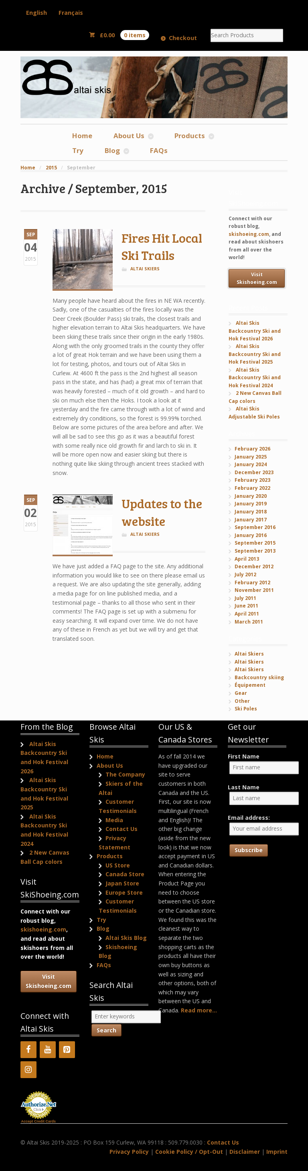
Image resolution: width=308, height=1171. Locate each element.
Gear (241, 693)
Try (77, 150)
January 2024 (251, 464)
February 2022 (252, 488)
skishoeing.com (249, 234)
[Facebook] (28, 1049)
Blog (112, 150)
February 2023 (252, 480)
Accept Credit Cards (38, 1121)
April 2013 (247, 558)
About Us (128, 135)
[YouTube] (48, 1049)
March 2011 (249, 621)
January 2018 (251, 511)
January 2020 (251, 496)
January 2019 (251, 503)
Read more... (199, 1010)
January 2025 (251, 456)
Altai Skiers (145, 269)
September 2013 (255, 550)
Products (189, 135)
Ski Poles (246, 708)
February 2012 (252, 582)
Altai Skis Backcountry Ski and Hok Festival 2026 (255, 331)
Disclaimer (244, 1151)
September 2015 (255, 542)
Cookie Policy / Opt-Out (189, 1151)
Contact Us (121, 829)
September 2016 (255, 527)
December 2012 (254, 566)
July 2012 (245, 574)
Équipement (250, 685)
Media (114, 820)
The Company (125, 774)
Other (242, 701)
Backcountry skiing (259, 677)
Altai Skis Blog (126, 938)
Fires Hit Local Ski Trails (162, 246)
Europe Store (124, 892)
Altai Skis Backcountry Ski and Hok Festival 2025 (255, 354)
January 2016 (251, 535)
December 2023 (254, 472)
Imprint (277, 1151)
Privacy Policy (129, 1151)
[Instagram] (28, 1069)
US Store (117, 865)
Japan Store (122, 883)
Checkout (183, 38)
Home (82, 135)
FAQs (159, 150)
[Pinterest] (67, 1049)
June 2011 (246, 605)
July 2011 (245, 598)
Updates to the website (162, 512)
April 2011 (247, 613)
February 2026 (252, 448)
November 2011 (254, 590)
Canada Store (124, 874)
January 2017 (251, 519)
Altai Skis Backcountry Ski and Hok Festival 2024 (255, 377)
